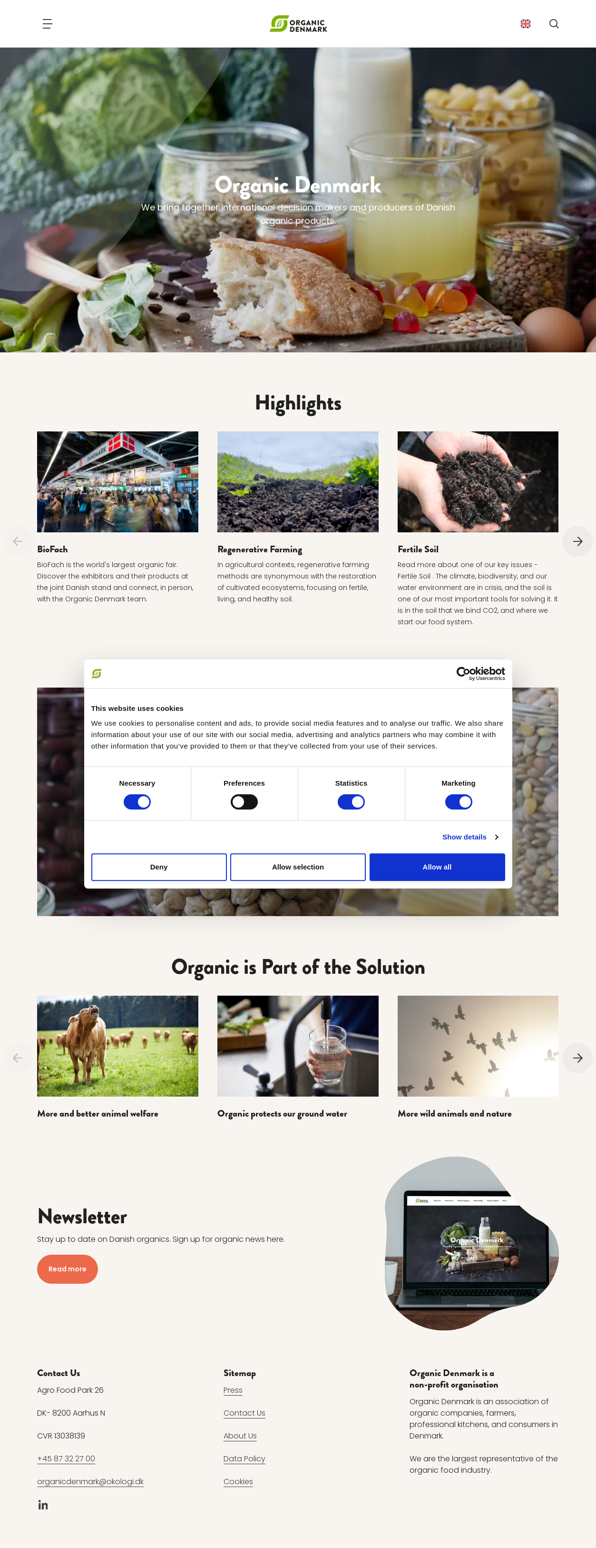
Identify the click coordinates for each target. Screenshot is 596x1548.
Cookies (238, 1482)
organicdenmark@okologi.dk (90, 1482)
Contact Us (244, 1413)
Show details (464, 837)
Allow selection (298, 867)
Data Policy (244, 1459)
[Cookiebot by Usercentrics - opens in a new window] (463, 674)
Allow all (437, 867)
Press (233, 1390)
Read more (68, 1269)
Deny (159, 867)
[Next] (577, 541)
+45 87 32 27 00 (66, 1459)
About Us (240, 1436)
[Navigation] (47, 24)
